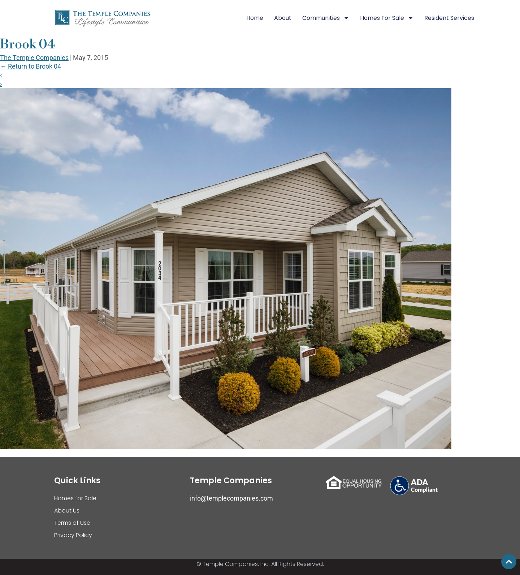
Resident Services (449, 18)
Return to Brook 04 (30, 66)
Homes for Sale (75, 498)
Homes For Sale (386, 18)
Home (254, 18)
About (282, 18)
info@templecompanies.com (231, 498)
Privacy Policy (73, 535)
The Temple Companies (34, 57)
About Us (66, 510)
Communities (325, 18)
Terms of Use (72, 523)
